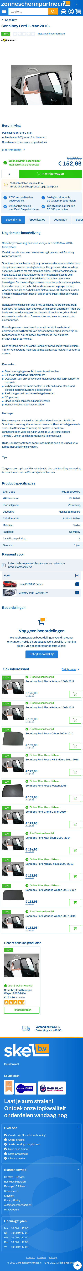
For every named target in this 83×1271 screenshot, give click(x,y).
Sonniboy (11, 19)
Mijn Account (11, 1209)
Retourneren (11, 1191)
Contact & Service (14, 1177)
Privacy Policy (12, 1200)
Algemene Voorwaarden (17, 1205)
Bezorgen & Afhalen (15, 1186)
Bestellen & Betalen (15, 1181)
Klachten (9, 1195)
